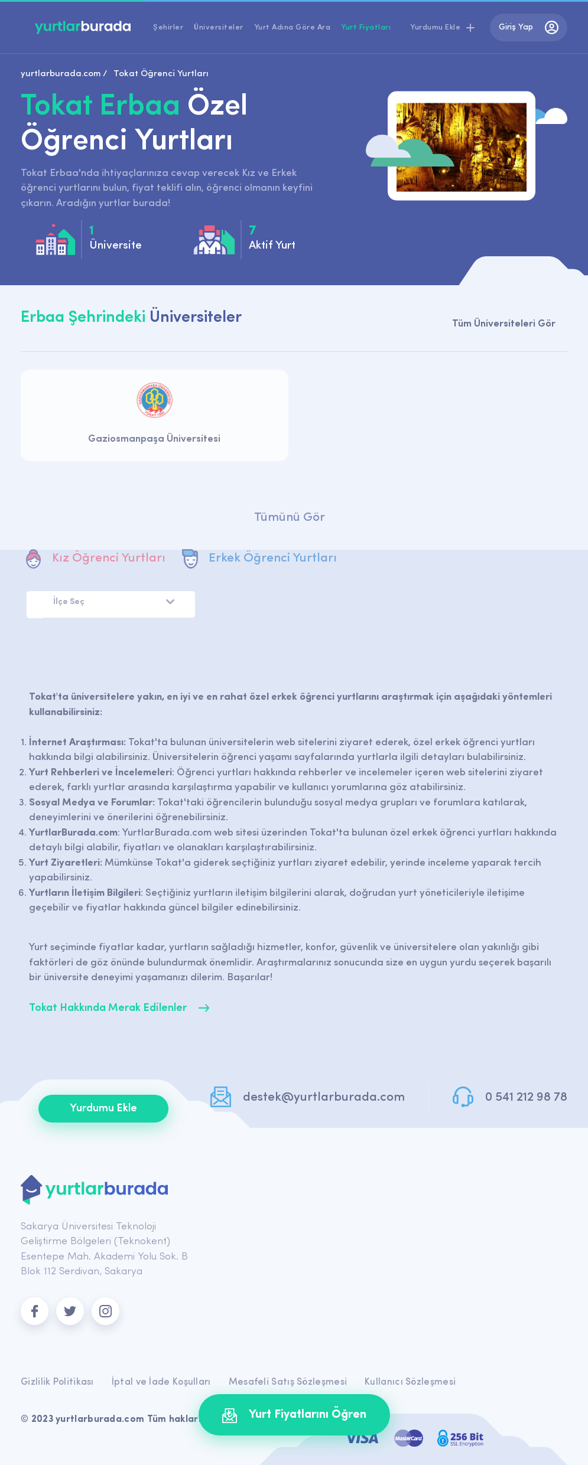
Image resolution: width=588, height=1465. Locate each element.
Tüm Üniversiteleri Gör (503, 324)
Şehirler (168, 27)
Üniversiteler (218, 27)
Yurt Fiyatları (366, 27)
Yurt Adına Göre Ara (292, 27)
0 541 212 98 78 (526, 1097)
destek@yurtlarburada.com (324, 1097)
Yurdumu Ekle (103, 1108)
